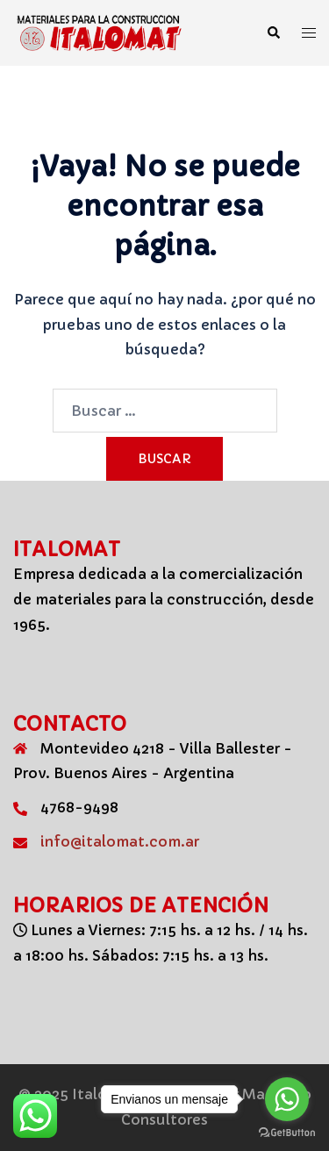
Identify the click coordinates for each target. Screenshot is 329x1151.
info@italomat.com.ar (119, 841)
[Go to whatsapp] (287, 1099)
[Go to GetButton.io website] (287, 1133)
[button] (273, 33)
